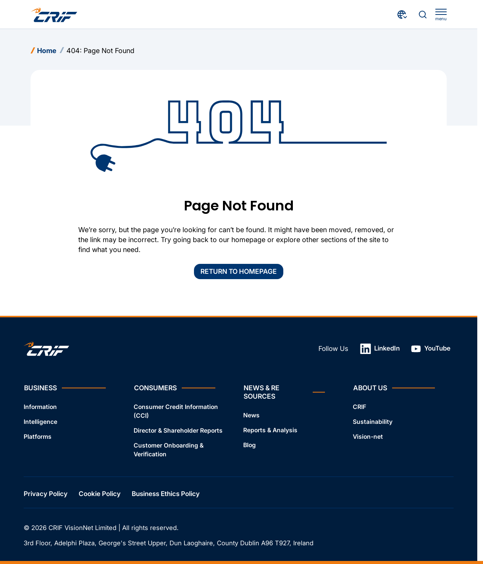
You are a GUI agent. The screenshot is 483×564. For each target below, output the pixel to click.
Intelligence (40, 421)
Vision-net (368, 436)
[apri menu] (441, 15)
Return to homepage (238, 271)
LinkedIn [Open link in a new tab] (380, 348)
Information (40, 406)
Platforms (38, 436)
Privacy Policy (46, 494)
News (251, 415)
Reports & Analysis (270, 430)
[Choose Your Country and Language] (402, 14)
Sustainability (373, 421)
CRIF (359, 406)
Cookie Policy (100, 494)
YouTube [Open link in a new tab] (430, 348)
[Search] (422, 14)
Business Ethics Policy (166, 494)
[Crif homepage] (54, 14)
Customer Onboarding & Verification (169, 449)
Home (47, 51)
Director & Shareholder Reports (178, 430)
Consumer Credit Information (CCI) (176, 411)
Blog (249, 444)
